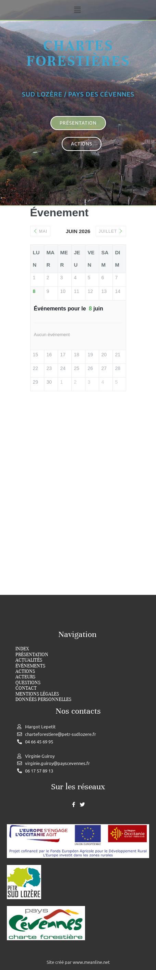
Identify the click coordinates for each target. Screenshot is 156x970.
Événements (30, 666)
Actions (25, 671)
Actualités (28, 660)
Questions (27, 683)
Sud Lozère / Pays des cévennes (78, 94)
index (22, 649)
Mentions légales (37, 694)
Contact (26, 688)
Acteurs (25, 677)
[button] (77, 9)
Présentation (31, 655)
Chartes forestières (78, 53)
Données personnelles (43, 699)
